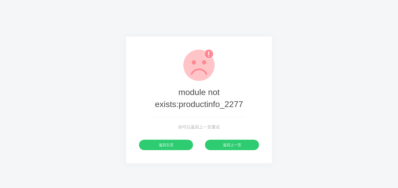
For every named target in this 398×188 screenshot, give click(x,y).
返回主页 (166, 145)
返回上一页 (232, 145)
